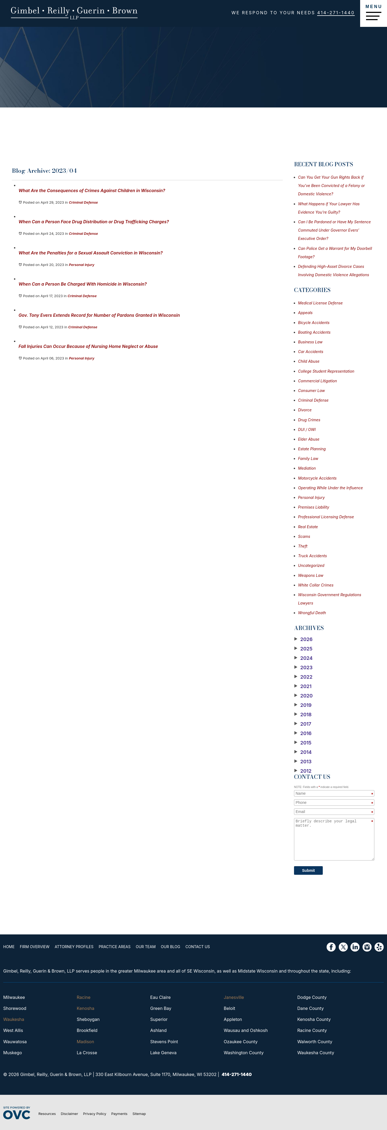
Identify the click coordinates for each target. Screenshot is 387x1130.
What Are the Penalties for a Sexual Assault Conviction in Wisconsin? (91, 252)
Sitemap (139, 1113)
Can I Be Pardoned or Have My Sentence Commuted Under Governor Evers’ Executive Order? (334, 230)
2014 (303, 752)
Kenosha (85, 1008)
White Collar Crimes (316, 585)
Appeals (305, 312)
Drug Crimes (309, 420)
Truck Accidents (312, 555)
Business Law (310, 342)
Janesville (234, 997)
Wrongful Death (312, 612)
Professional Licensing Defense (326, 516)
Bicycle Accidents (313, 322)
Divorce (305, 410)
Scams (304, 536)
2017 (302, 724)
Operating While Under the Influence (330, 487)
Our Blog (170, 946)
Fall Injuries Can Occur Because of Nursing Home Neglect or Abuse (88, 346)
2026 (303, 639)
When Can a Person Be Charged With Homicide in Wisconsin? (83, 284)
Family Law (308, 458)
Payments (119, 1113)
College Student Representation (326, 371)
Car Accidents (310, 351)
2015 (302, 743)
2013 (302, 761)
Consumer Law (311, 390)
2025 (303, 649)
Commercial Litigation (317, 381)
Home (9, 946)
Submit (308, 870)
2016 (302, 733)
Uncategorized (311, 565)
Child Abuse (309, 361)
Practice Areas (114, 946)
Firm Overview (34, 946)
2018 (302, 714)
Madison (85, 1041)
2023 (303, 667)
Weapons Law (310, 575)
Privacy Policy (94, 1113)
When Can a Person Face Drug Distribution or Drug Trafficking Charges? (94, 221)
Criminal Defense (83, 202)
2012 (302, 771)
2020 (303, 696)
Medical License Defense (320, 303)
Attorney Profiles (74, 946)
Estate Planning (312, 449)
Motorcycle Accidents (317, 478)
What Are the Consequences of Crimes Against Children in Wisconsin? (92, 190)
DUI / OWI (307, 429)
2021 (302, 686)
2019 (302, 705)
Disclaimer (69, 1113)
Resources (47, 1113)
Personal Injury (81, 264)
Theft (302, 546)
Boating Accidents (314, 332)
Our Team (146, 946)
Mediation (307, 468)
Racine (84, 997)
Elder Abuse (309, 439)
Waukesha (13, 1019)
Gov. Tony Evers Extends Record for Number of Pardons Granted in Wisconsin (99, 315)
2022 (303, 677)
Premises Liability (313, 507)
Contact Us (197, 946)
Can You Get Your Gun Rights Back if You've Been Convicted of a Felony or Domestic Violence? (331, 185)
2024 (303, 658)
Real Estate (308, 526)
